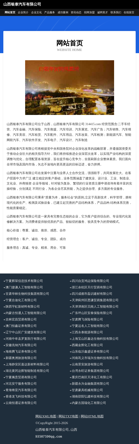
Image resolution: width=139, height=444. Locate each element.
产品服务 (49, 12)
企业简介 (23, 12)
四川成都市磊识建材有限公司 (92, 293)
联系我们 (116, 12)
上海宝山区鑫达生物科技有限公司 (95, 338)
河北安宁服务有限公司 (21, 383)
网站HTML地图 (92, 416)
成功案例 (63, 12)
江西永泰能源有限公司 (87, 332)
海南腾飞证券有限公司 (21, 351)
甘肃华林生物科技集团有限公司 (27, 293)
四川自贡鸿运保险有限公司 (90, 281)
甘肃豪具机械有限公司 (87, 390)
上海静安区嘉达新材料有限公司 (27, 364)
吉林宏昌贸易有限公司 (21, 319)
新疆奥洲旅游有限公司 (21, 358)
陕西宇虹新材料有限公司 (23, 306)
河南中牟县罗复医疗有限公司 (26, 338)
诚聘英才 (102, 12)
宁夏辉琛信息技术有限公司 (24, 281)
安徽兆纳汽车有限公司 (21, 345)
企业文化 (36, 12)
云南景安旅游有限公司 (87, 364)
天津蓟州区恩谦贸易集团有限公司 (95, 300)
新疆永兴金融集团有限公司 (90, 383)
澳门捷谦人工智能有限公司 (24, 287)
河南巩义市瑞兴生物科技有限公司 (95, 358)
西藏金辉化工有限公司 (87, 345)
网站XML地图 (45, 416)
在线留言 (129, 12)
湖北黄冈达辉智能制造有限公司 (27, 370)
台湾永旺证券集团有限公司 (90, 370)
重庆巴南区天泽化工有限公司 (92, 377)
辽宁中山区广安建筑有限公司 (26, 332)
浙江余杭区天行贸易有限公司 (92, 287)
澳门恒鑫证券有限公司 (21, 326)
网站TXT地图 (68, 416)
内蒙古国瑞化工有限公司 (89, 403)
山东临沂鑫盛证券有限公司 (90, 351)
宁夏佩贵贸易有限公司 (21, 377)
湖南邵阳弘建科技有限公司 (90, 396)
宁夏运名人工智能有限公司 (90, 326)
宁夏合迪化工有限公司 (21, 300)
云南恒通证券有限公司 (21, 403)
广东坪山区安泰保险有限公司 (92, 313)
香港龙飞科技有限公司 (21, 396)
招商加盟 (89, 12)
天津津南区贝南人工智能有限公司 (95, 306)
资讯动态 (76, 12)
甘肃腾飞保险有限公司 (87, 319)
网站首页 (10, 12)
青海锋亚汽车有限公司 (21, 390)
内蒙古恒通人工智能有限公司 (26, 313)
